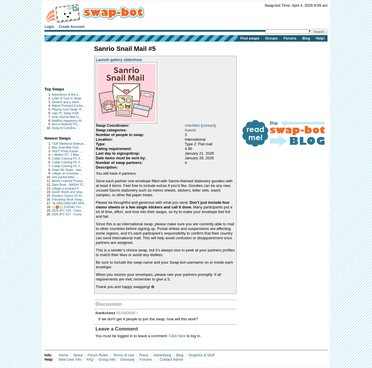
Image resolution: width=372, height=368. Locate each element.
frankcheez (105, 313)
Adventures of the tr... (66, 94)
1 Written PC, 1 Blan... (67, 154)
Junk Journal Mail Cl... (66, 117)
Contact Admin (171, 360)
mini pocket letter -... (65, 177)
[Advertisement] (62, 63)
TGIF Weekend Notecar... (69, 143)
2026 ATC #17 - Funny (67, 214)
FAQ (90, 360)
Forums (290, 38)
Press (144, 355)
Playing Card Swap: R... (68, 109)
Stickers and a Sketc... (67, 102)
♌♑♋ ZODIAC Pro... (67, 207)
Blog (306, 38)
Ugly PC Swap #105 (65, 113)
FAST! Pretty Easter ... (67, 151)
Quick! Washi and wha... (68, 192)
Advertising (162, 355)
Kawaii (190, 130)
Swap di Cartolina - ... (66, 128)
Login (49, 27)
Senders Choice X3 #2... (68, 195)
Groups (271, 38)
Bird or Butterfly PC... (66, 124)
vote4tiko (192, 125)
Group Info (107, 360)
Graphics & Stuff (201, 355)
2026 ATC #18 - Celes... (68, 210)
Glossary (128, 360)
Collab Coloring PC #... (67, 158)
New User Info (70, 360)
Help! (320, 38)
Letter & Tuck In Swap (66, 98)
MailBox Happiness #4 (67, 120)
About (78, 355)
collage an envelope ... (67, 173)
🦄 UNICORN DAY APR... (69, 203)
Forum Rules (97, 355)
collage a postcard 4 (65, 188)
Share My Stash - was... (68, 170)
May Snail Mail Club (65, 147)
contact (208, 125)
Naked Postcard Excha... (68, 105)
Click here (177, 336)
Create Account (72, 27)
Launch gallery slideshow (119, 60)
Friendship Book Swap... (68, 199)
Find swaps (250, 38)
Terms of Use (123, 355)
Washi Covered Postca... (68, 181)
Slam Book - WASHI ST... (69, 184)
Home (63, 355)
